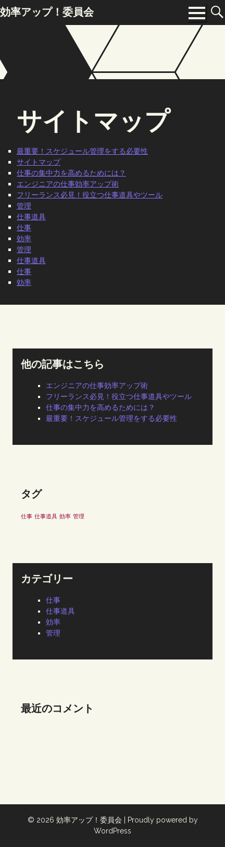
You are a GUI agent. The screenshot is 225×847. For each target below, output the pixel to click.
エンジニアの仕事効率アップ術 (68, 184)
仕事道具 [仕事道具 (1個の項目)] (45, 516)
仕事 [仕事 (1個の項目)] (26, 516)
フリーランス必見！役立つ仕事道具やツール (89, 195)
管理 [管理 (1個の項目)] (78, 516)
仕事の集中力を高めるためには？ (71, 173)
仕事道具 (31, 216)
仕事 (24, 227)
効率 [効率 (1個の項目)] (65, 516)
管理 (24, 205)
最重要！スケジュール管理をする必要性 (82, 151)
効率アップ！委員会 (89, 820)
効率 (24, 238)
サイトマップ (38, 162)
